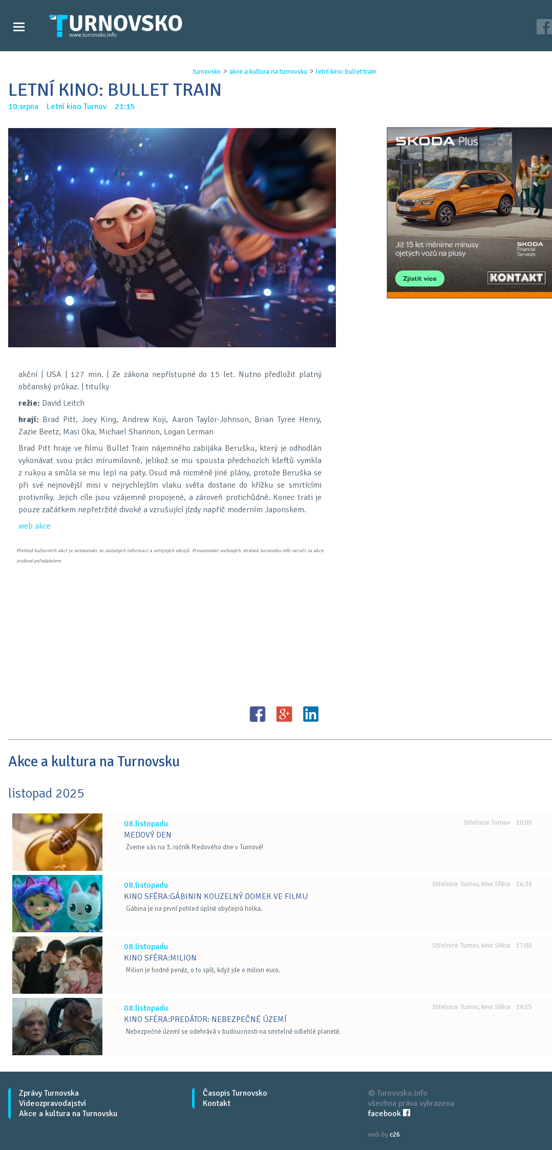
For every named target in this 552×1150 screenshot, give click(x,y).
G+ (284, 714)
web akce (34, 526)
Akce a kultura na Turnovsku (68, 1114)
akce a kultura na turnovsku (268, 72)
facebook (389, 1114)
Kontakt (216, 1103)
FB (257, 714)
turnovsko (207, 72)
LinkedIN (311, 714)
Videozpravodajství (52, 1103)
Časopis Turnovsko (235, 1093)
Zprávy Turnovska (49, 1093)
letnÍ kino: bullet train (346, 72)
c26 (395, 1135)
